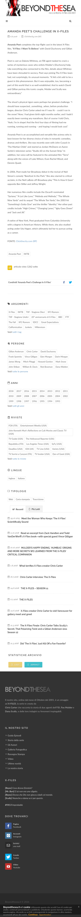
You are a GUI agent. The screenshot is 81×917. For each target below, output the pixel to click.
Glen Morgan (46, 356)
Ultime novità (14, 763)
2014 (42, 391)
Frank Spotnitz (15, 356)
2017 (18, 391)
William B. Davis (30, 367)
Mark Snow (61, 361)
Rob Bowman (46, 367)
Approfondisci (45, 914)
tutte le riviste (19, 458)
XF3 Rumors (53, 312)
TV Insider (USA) (42, 454)
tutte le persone (20, 371)
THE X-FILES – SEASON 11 (34, 588)
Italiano (21, 478)
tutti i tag (16, 332)
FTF (67, 317)
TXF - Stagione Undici (19, 317)
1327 (15, 664)
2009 (18, 396)
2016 (26, 391)
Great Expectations (50, 322)
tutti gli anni (18, 405)
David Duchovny (48, 351)
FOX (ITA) (13, 425)
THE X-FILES (26, 599)
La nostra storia (15, 768)
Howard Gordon (45, 361)
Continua (33, 914)
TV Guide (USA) (16, 438)
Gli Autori (12, 744)
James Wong (14, 361)
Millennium (40, 327)
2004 (57, 396)
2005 (49, 396)
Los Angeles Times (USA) (37, 444)
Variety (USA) (58, 449)
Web (11, 499)
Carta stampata (23, 499)
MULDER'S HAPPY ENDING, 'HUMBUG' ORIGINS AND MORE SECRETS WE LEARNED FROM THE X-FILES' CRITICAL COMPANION (40, 551)
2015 (34, 391)
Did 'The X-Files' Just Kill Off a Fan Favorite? (43, 643)
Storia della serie (16, 740)
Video (11, 758)
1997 (26, 401)
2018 (11, 391)
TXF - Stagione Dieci (35, 312)
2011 (65, 391)
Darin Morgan (61, 356)
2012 (57, 391)
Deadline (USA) (16, 449)
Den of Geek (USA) (61, 454)
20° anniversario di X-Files (43, 317)
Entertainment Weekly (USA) (33, 425)
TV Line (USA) (43, 449)
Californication (15, 327)
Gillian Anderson (16, 351)
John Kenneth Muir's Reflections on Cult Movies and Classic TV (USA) (38, 432)
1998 (18, 401)
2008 (26, 396)
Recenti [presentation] (18, 509)
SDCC (35, 322)
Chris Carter (32, 351)
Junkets (28, 327)
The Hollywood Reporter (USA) (40, 438)
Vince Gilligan (31, 356)
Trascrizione (38, 499)
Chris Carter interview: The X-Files (38, 577)
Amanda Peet (15, 254)
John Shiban (14, 367)
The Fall (12, 322)
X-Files (12, 312)
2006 (42, 396)
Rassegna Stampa (16, 754)
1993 (57, 401)
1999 (11, 401)
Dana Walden (62, 367)
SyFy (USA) (57, 444)
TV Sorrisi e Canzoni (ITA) (20, 454)
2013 (49, 391)
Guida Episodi (14, 735)
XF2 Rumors (24, 322)
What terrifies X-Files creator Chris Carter (41, 566)
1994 (49, 401)
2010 (11, 396)
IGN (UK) (29, 449)
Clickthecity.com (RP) (31, 36)
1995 (42, 401)
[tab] (18, 509)
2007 (34, 396)
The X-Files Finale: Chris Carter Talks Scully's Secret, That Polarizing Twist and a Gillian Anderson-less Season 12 (37, 629)
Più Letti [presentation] (34, 509)
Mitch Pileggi (29, 361)
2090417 (33, 664)
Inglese (12, 478)
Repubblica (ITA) (16, 444)
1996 (34, 401)
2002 (65, 396)
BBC (60, 317)
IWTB (26, 254)
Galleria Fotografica (17, 749)
